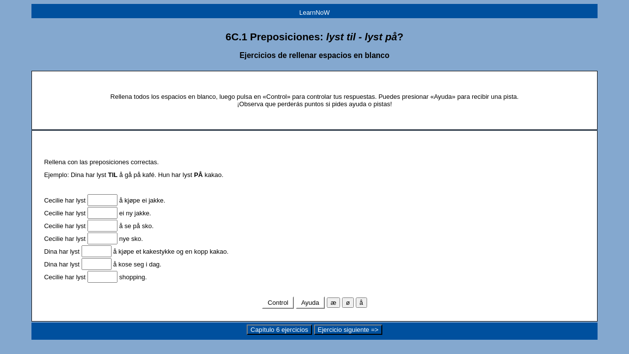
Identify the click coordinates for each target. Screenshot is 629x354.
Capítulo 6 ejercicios (279, 329)
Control (278, 302)
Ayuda (310, 302)
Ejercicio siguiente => (348, 329)
